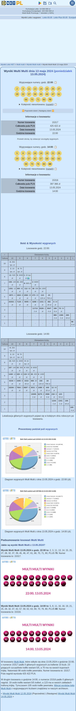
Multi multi (21, 64)
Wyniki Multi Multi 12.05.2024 (17, 693)
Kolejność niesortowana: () (39, 104)
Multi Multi (19, 662)
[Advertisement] (38, 41)
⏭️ (53, 111)
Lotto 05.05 (51, 17)
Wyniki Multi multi (33, 64)
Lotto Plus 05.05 (64, 17)
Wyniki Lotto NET (7, 64)
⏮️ (23, 111)
